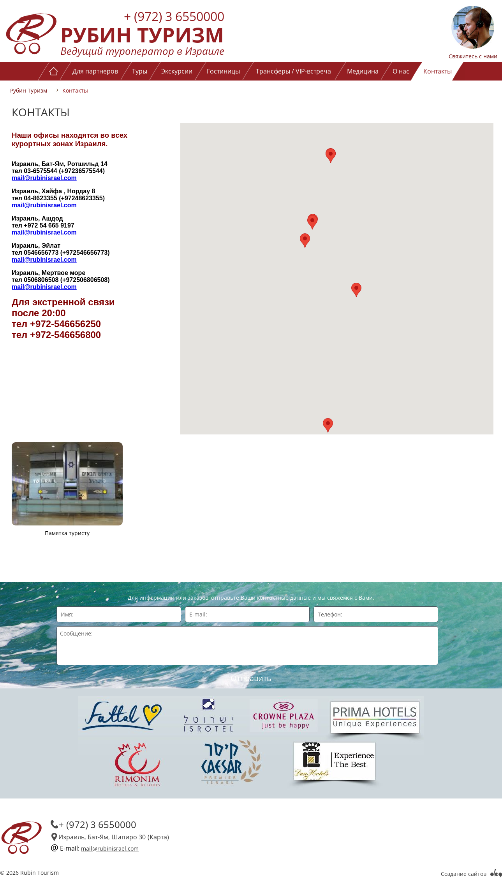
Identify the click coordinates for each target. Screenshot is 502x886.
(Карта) (158, 837)
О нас (401, 71)
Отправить (251, 678)
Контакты (437, 71)
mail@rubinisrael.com (44, 178)
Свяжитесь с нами (473, 56)
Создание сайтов (463, 873)
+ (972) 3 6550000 (174, 16)
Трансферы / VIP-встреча (293, 71)
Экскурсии (176, 71)
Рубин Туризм (28, 90)
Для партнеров (95, 71)
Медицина (363, 71)
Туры (139, 71)
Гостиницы (223, 71)
